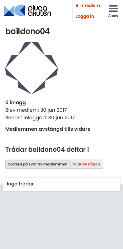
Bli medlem (88, 5)
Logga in (85, 16)
